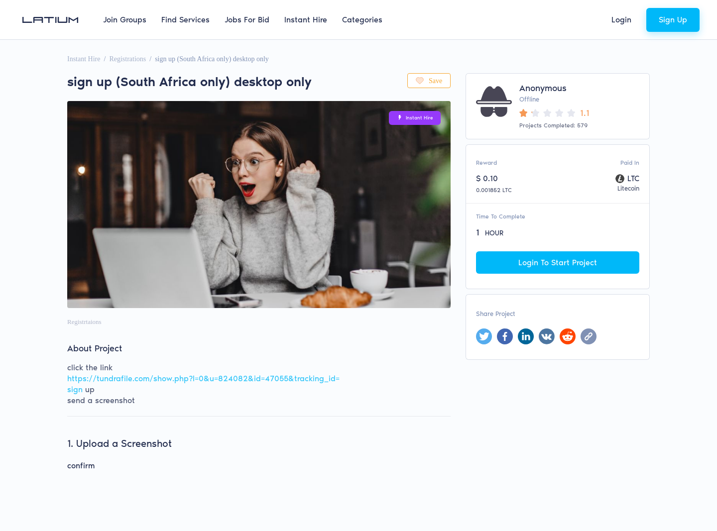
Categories (362, 19)
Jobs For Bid (247, 19)
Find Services (185, 19)
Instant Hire (305, 19)
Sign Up (673, 19)
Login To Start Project (557, 262)
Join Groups (124, 19)
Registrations (127, 59)
